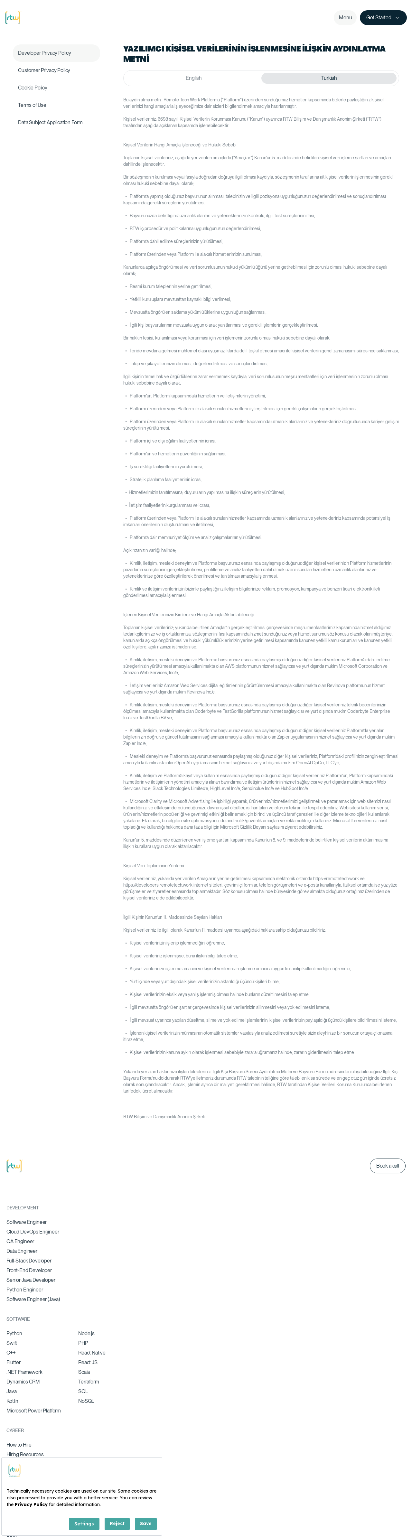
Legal (393, 1499)
